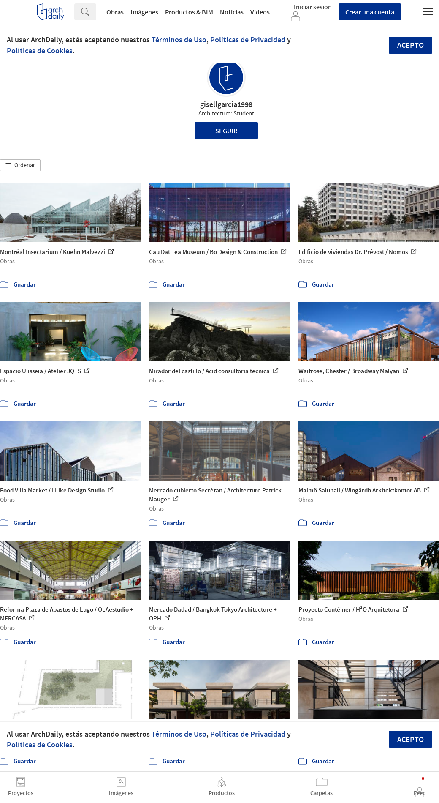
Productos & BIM (189, 11)
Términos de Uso (179, 39)
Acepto (410, 45)
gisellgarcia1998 (226, 104)
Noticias (232, 11)
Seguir (226, 130)
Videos (260, 11)
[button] (20, 165)
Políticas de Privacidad (247, 39)
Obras (115, 11)
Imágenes (144, 11)
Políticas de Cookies (40, 50)
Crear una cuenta (369, 12)
